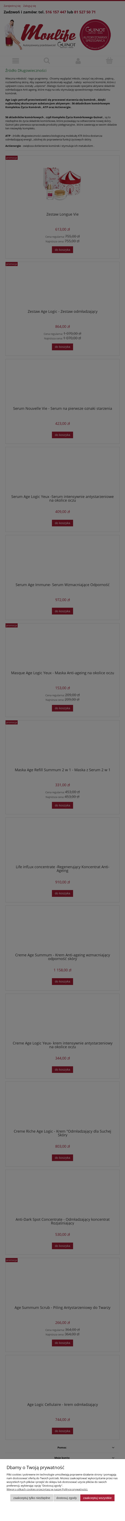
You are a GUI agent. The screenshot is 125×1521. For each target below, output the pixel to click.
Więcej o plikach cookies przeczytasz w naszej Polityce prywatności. (47, 1489)
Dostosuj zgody (66, 1498)
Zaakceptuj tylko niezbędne (31, 1498)
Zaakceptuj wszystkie (97, 1498)
